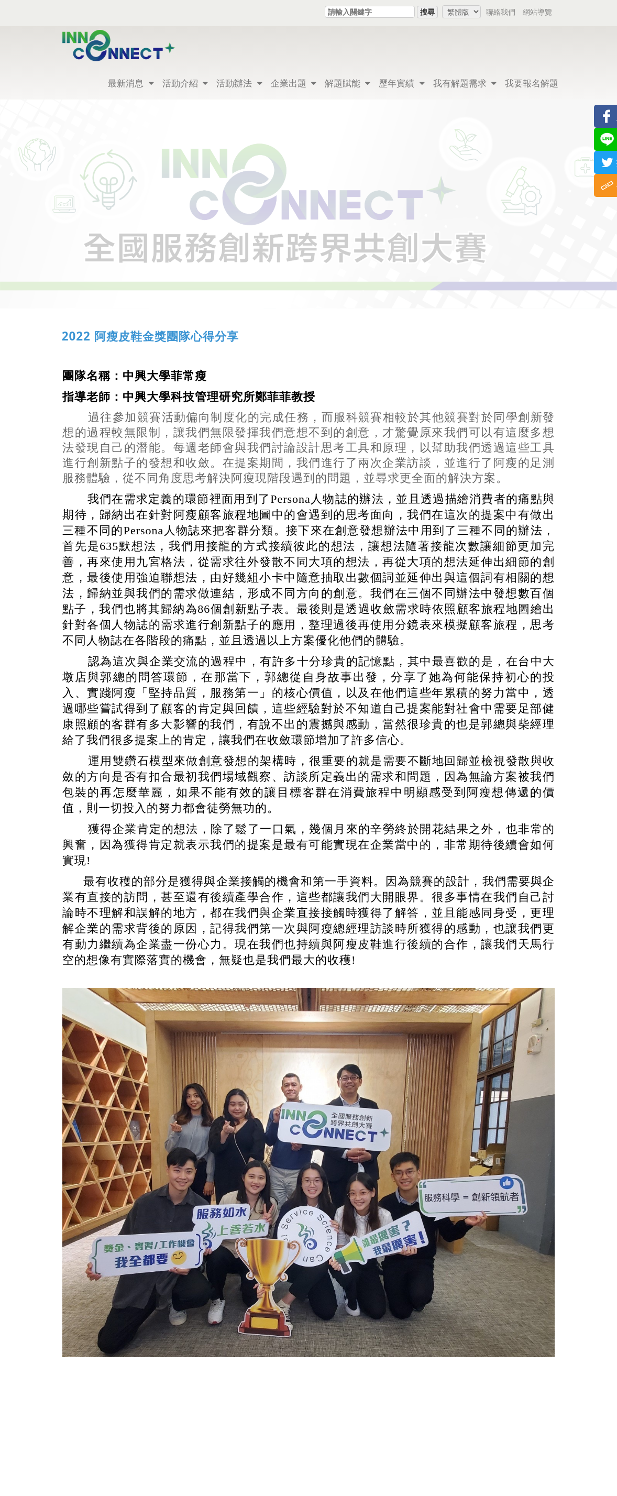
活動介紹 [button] (185, 83)
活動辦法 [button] (239, 83)
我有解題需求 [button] (465, 83)
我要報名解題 (531, 83)
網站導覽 (537, 12)
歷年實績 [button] (401, 83)
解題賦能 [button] (347, 83)
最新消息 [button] (130, 83)
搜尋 (427, 12)
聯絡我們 (500, 12)
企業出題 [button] (293, 83)
